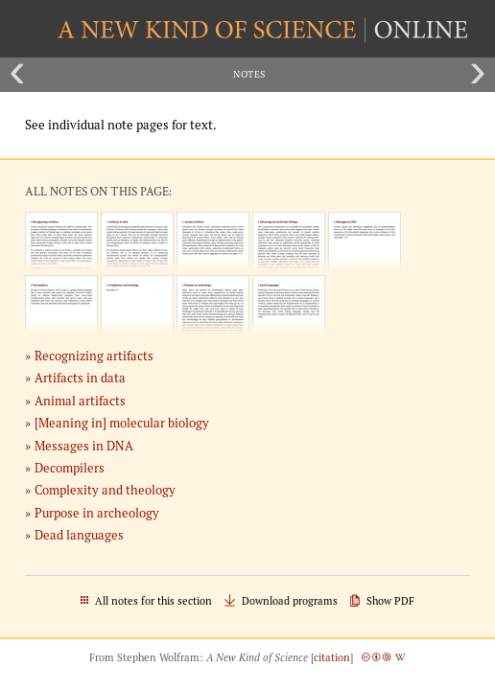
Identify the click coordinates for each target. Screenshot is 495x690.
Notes (249, 74)
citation (332, 657)
